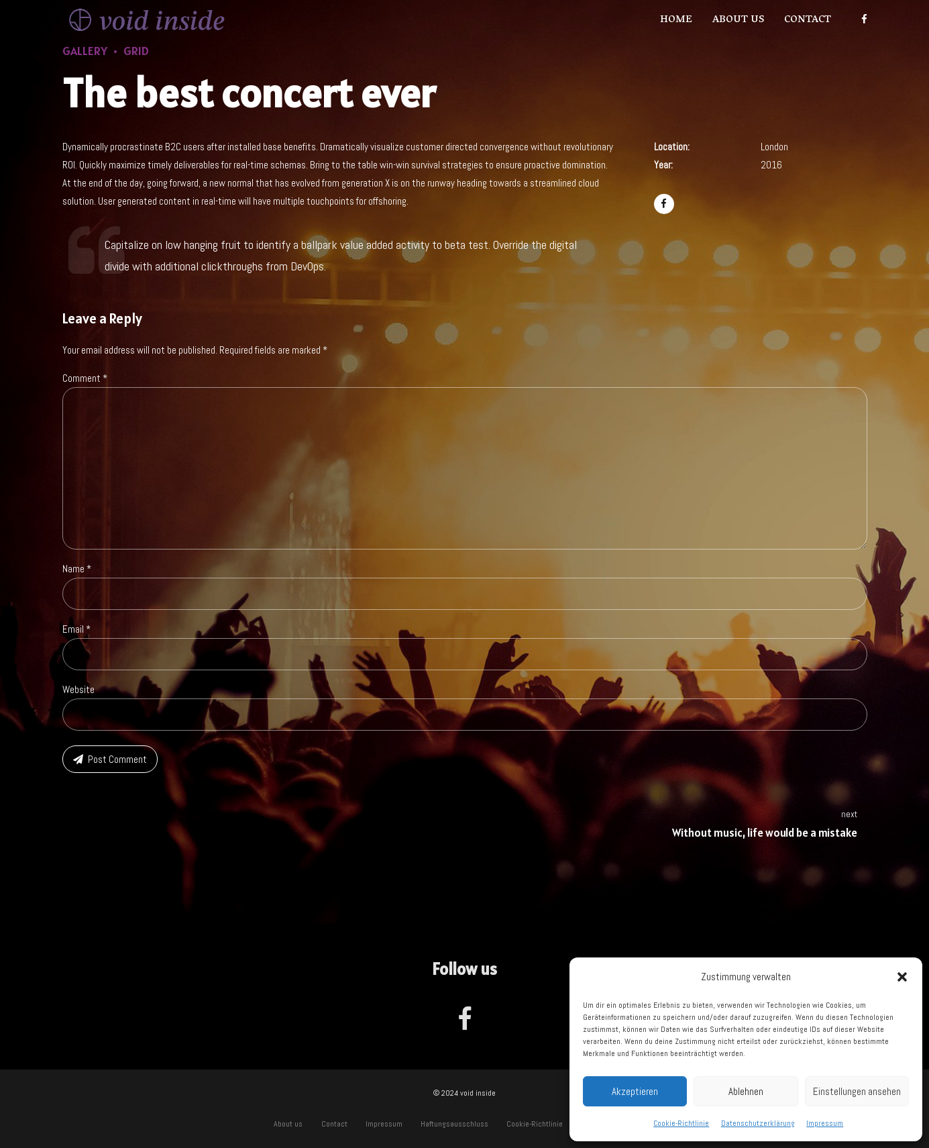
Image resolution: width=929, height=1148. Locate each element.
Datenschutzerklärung (758, 1123)
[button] (902, 977)
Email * (76, 629)
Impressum (824, 1123)
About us (738, 20)
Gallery (84, 50)
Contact (807, 20)
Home (676, 20)
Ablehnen (745, 1091)
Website (78, 689)
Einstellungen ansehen (857, 1091)
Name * (76, 568)
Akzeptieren (635, 1091)
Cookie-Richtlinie (681, 1123)
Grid (136, 50)
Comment (84, 378)
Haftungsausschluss (454, 1123)
